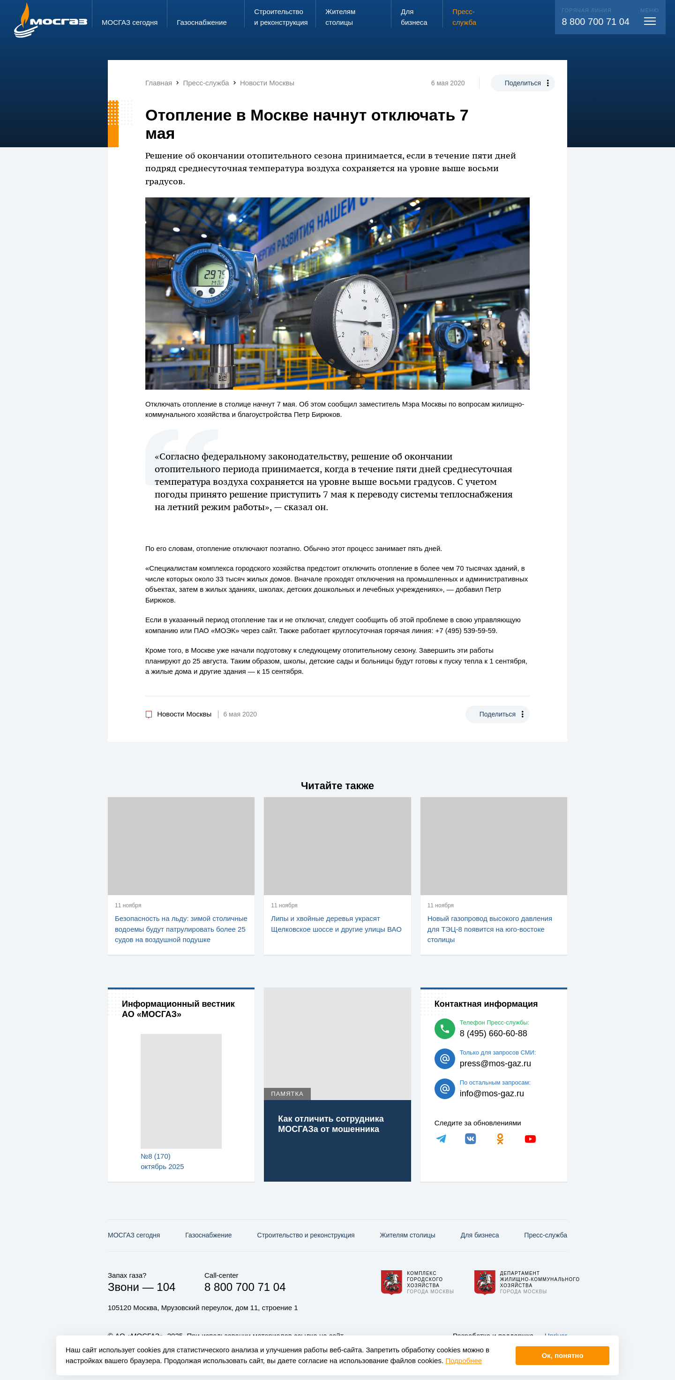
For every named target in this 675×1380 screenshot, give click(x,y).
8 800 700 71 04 (596, 21)
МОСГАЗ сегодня (134, 1235)
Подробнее (463, 1361)
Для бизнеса (480, 1235)
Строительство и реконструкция (306, 1235)
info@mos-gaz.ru (492, 1093)
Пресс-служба (545, 1235)
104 (166, 1287)
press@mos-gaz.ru (495, 1063)
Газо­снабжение (208, 1235)
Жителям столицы (407, 1235)
